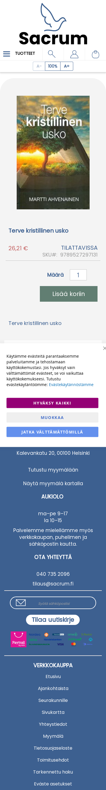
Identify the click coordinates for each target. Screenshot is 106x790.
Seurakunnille (53, 700)
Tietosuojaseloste (53, 748)
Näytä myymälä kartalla (53, 483)
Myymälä (53, 736)
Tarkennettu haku (53, 772)
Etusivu (53, 676)
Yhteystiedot (53, 724)
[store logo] (53, 19)
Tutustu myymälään (53, 469)
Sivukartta (53, 712)
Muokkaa (52, 417)
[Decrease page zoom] (39, 66)
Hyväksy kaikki (52, 402)
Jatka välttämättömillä (52, 431)
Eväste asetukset (53, 784)
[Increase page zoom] (66, 66)
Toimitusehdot (53, 760)
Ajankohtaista (53, 688)
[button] (74, 54)
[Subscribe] (53, 620)
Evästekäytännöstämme (71, 384)
